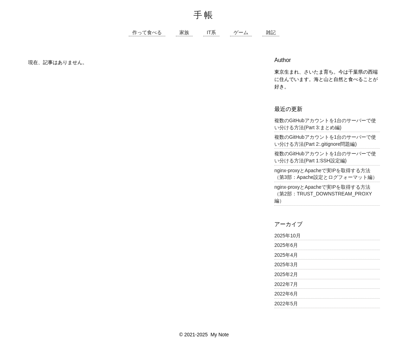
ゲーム (241, 32)
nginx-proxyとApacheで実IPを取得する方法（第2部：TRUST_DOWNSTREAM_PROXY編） (323, 194)
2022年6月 (286, 294)
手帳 (204, 15)
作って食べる (147, 32)
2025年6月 (286, 245)
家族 (184, 32)
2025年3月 (286, 264)
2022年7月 (286, 284)
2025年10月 (287, 235)
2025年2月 (286, 274)
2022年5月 (286, 303)
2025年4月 (286, 255)
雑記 (271, 32)
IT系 (211, 32)
